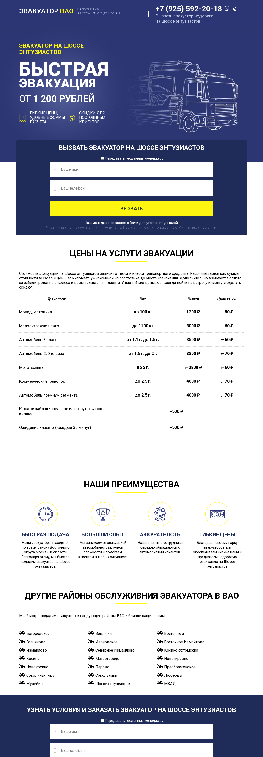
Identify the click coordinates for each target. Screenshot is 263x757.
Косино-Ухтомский (181, 611)
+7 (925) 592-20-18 (184, 9)
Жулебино (35, 645)
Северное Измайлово (115, 611)
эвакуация (64, 76)
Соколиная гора (40, 636)
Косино (32, 620)
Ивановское (106, 603)
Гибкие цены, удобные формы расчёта (47, 117)
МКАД (170, 645)
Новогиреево (176, 620)
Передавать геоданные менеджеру (132, 158)
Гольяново (35, 603)
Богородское (38, 595)
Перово (102, 628)
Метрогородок (108, 620)
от (64, 99)
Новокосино (37, 628)
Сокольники (106, 636)
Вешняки (103, 595)
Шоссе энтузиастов (112, 645)
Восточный (174, 595)
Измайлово (36, 611)
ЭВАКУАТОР (46, 11)
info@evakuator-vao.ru (87, 733)
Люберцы (173, 636)
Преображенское (180, 628)
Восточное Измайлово (184, 603)
